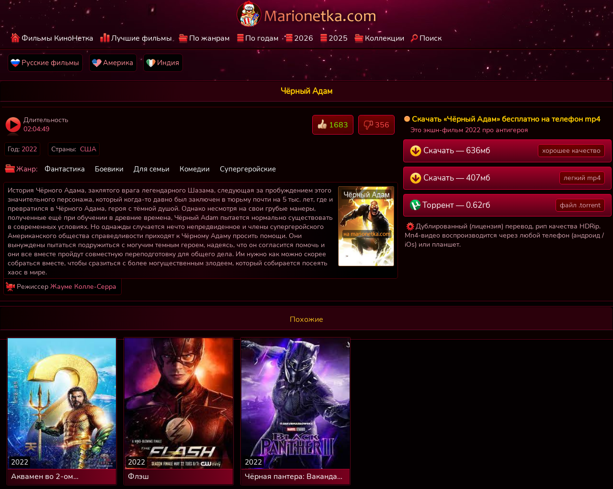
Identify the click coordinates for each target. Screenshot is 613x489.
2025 (338, 38)
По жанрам (209, 38)
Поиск (431, 38)
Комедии (195, 169)
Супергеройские (248, 169)
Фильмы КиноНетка (57, 38)
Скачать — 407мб (507, 177)
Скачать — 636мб (507, 150)
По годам (262, 38)
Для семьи (152, 169)
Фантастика (65, 169)
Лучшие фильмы (141, 38)
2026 (303, 38)
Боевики (109, 169)
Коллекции (384, 38)
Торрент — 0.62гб (507, 205)
